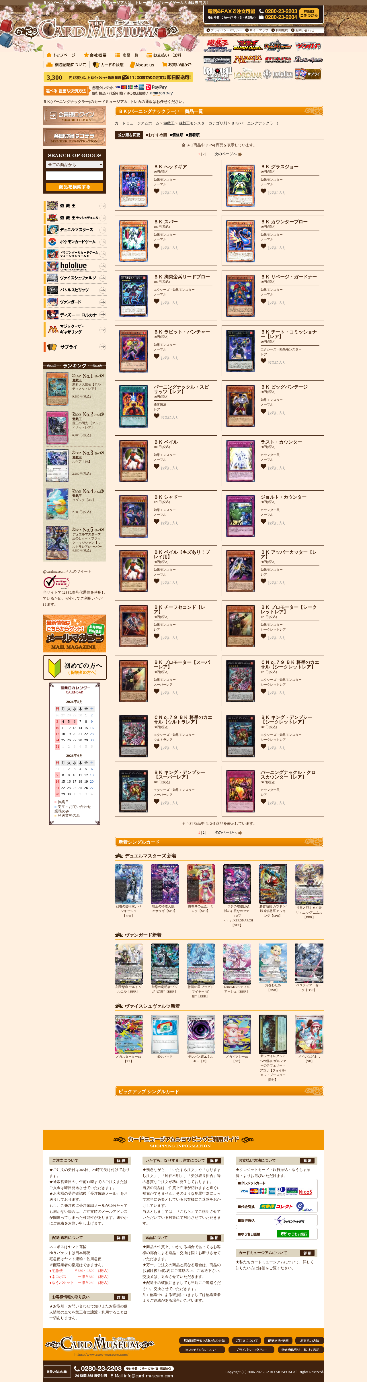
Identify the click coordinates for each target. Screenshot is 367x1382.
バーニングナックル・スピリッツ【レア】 (181, 389)
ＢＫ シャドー (168, 497)
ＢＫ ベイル (166, 442)
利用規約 (282, 30)
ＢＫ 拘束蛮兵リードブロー (182, 276)
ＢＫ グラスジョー (279, 166)
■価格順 (176, 135)
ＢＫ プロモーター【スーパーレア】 (182, 665)
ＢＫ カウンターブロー (284, 221)
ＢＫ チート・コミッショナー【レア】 (289, 334)
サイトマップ (258, 30)
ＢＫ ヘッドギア (170, 166)
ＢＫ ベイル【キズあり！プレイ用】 (182, 555)
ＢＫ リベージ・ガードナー (289, 276)
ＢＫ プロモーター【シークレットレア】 (289, 610)
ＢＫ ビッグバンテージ (284, 387)
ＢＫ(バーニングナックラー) (254, 123)
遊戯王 (169, 123)
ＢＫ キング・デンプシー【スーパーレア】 (179, 775)
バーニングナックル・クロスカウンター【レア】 (288, 775)
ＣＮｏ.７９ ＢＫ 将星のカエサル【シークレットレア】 (290, 665)
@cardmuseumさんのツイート (67, 571)
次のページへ (228, 154)
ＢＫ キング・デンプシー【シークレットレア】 (286, 720)
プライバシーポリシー (226, 30)
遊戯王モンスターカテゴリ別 (203, 123)
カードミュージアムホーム (137, 123)
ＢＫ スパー (166, 221)
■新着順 (193, 135)
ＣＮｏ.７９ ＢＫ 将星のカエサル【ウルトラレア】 (183, 720)
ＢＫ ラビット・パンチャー (182, 332)
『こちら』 (185, 1211)
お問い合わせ (304, 30)
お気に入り (166, 191)
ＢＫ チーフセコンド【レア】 (179, 610)
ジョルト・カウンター (284, 497)
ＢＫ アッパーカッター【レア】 (289, 555)
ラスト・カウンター (281, 442)
